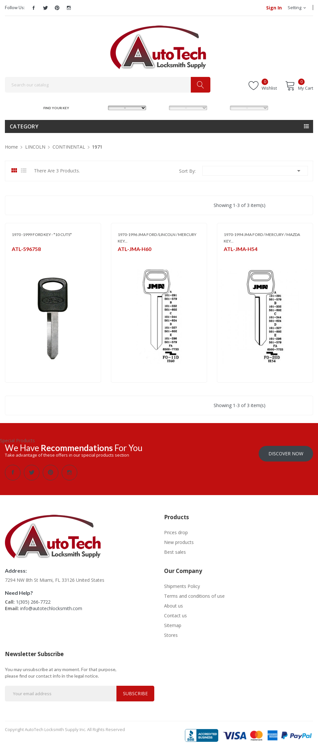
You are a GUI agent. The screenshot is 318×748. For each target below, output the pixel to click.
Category (24, 126)
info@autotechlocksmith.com (51, 606)
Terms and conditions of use (194, 594)
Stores (171, 633)
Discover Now (285, 451)
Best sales (175, 550)
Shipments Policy (182, 584)
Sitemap (172, 623)
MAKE (97, 108)
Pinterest (57, 7)
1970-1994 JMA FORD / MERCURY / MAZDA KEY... (262, 237)
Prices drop (176, 530)
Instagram (68, 7)
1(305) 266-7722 (33, 599)
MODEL (159, 108)
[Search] (107, 85)
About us (173, 603)
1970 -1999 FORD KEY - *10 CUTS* (42, 234)
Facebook (33, 7)
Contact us (175, 613)
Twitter (45, 7)
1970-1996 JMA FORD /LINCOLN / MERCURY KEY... (157, 237)
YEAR (219, 108)
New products (179, 540)
